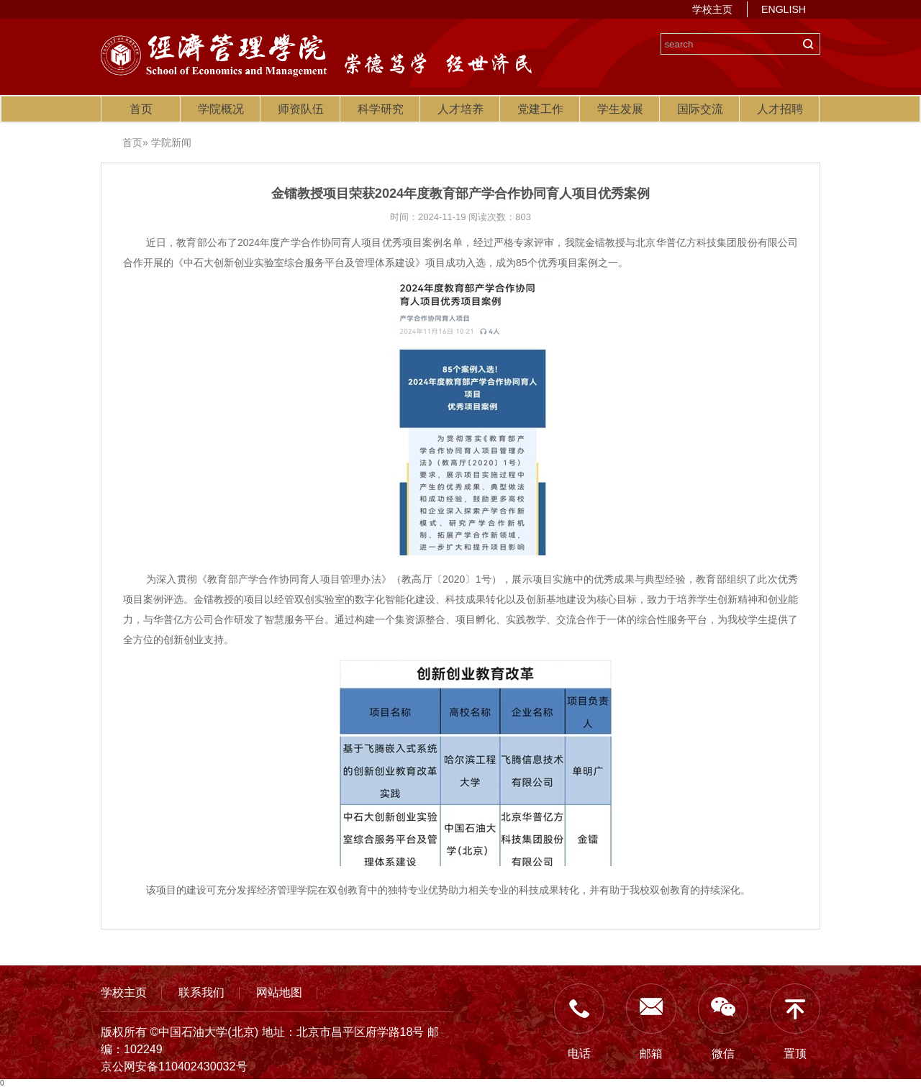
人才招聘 (780, 109)
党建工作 (540, 109)
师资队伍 (301, 109)
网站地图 (279, 992)
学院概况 (221, 109)
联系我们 (201, 992)
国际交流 (700, 109)
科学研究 (381, 109)
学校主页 (712, 9)
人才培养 (460, 109)
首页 (141, 109)
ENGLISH (783, 9)
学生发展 (620, 109)
